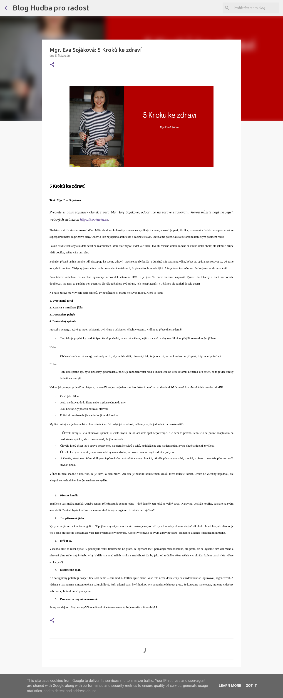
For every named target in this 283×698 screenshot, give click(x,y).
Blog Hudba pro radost (51, 8)
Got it (251, 685)
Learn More (230, 685)
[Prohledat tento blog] (255, 8)
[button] (52, 65)
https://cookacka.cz (94, 219)
